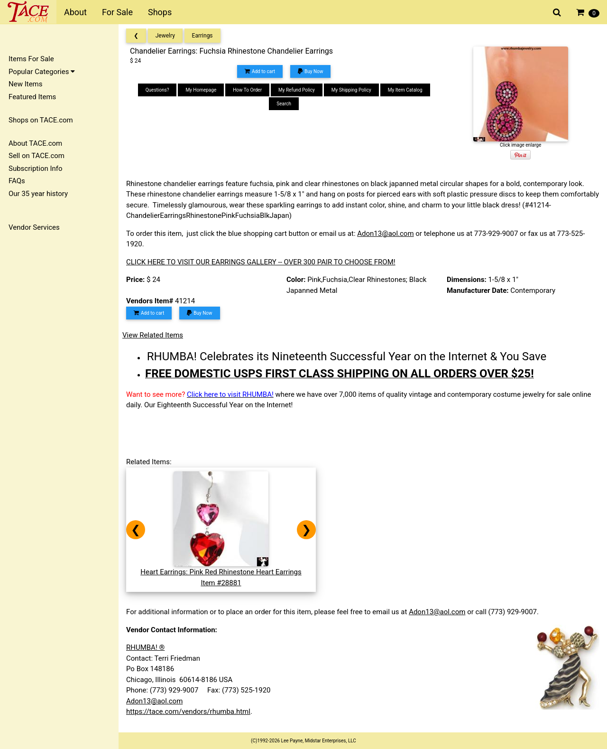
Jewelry (165, 35)
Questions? (157, 90)
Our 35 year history (38, 193)
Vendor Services (34, 227)
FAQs (17, 181)
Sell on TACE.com (36, 155)
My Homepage (200, 90)
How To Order (247, 90)
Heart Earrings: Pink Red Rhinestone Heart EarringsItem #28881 (221, 572)
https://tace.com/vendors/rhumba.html (188, 711)
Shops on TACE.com (41, 120)
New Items (25, 84)
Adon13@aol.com (385, 233)
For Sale (117, 12)
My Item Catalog (405, 90)
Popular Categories (42, 71)
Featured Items (32, 97)
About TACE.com (35, 143)
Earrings (202, 35)
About (75, 12)
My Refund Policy (296, 90)
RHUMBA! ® (145, 647)
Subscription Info (36, 168)
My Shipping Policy (351, 90)
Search (283, 103)
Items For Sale (31, 59)
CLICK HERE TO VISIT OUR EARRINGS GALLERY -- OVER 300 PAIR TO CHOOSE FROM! (260, 262)
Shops (160, 12)
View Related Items (152, 335)
